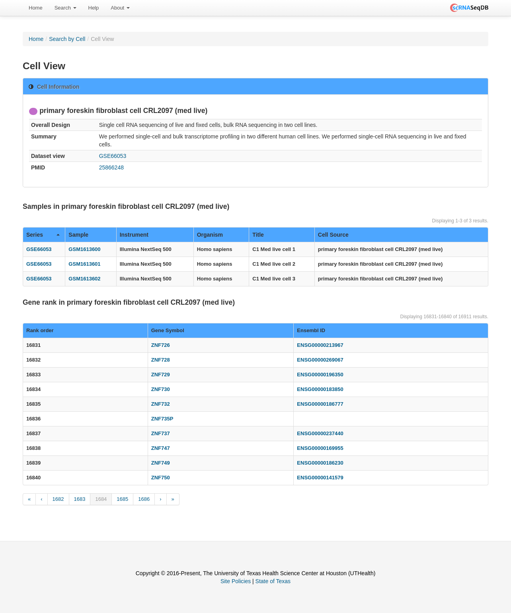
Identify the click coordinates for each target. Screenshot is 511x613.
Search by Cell (67, 39)
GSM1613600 (84, 249)
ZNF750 (160, 478)
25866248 (111, 167)
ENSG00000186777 (320, 404)
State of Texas (273, 581)
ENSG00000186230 (320, 463)
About (120, 8)
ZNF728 (160, 360)
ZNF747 (160, 448)
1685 (122, 499)
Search (65, 8)
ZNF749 (160, 463)
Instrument (134, 235)
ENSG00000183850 (320, 389)
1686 (144, 499)
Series (43, 235)
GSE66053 (113, 156)
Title (258, 235)
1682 (58, 499)
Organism (210, 235)
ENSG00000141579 (320, 478)
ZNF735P (162, 419)
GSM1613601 (84, 264)
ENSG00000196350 (320, 375)
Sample (78, 235)
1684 (101, 499)
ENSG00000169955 (320, 448)
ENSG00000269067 (320, 360)
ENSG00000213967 (320, 345)
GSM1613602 (84, 279)
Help (93, 8)
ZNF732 (160, 404)
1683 (80, 499)
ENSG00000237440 (320, 433)
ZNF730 (160, 389)
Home (36, 8)
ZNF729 (160, 375)
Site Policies (235, 581)
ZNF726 (160, 345)
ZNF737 (160, 433)
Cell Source (333, 235)
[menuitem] (36, 8)
